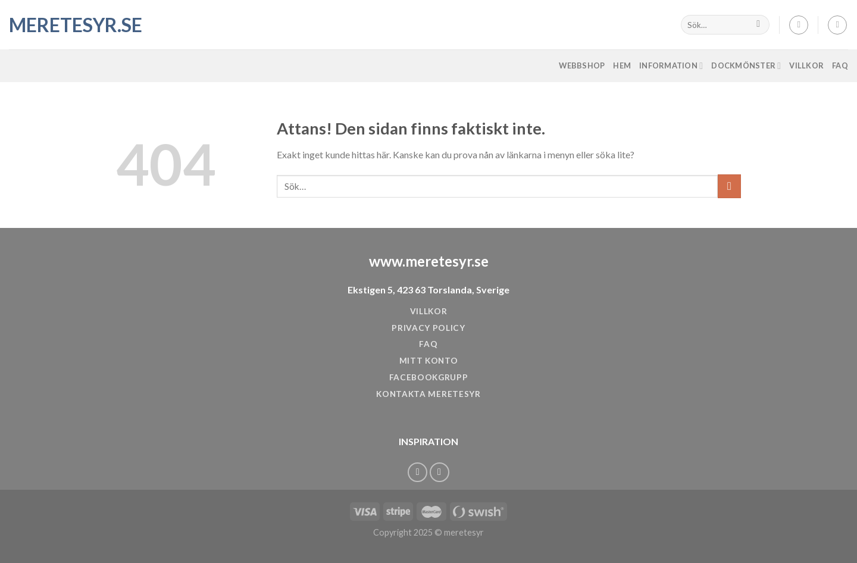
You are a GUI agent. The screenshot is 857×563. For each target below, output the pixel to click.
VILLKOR (429, 311)
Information (671, 65)
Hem (622, 65)
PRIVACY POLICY (428, 328)
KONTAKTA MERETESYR (428, 394)
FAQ (840, 65)
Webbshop (582, 65)
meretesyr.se (68, 25)
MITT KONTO (428, 360)
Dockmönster (746, 65)
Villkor (806, 65)
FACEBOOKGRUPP (428, 377)
